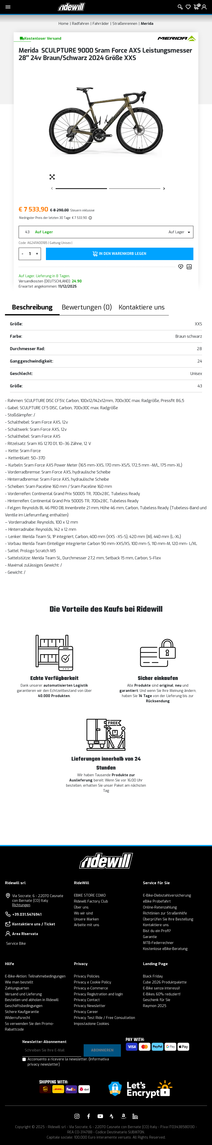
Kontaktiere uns (156, 925)
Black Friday (153, 976)
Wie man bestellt (19, 982)
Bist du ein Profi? (157, 931)
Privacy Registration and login (98, 994)
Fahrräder (101, 23)
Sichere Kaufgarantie (22, 1012)
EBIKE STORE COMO (90, 895)
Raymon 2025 (154, 1006)
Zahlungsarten (17, 988)
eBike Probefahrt (157, 901)
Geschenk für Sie (156, 1000)
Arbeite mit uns (86, 925)
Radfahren (80, 23)
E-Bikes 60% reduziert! (161, 994)
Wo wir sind (83, 913)
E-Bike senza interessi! (161, 988)
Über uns (81, 907)
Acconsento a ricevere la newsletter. (68, 1062)
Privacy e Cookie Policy (92, 982)
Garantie (150, 937)
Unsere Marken (86, 919)
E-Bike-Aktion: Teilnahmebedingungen (35, 976)
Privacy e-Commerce (91, 988)
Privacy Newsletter (90, 1006)
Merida (147, 23)
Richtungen (21, 905)
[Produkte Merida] (176, 38)
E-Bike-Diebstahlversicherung (167, 895)
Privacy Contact (87, 1000)
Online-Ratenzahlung (160, 907)
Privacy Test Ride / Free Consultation (104, 1017)
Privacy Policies (87, 976)
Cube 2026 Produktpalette (165, 982)
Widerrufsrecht (17, 1017)
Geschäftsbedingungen (23, 1006)
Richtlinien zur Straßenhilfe (165, 913)
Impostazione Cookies (91, 1023)
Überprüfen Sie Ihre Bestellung (168, 919)
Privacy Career (86, 1012)
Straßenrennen (124, 23)
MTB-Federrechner (158, 943)
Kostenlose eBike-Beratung (165, 948)
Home (64, 23)
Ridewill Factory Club (91, 901)
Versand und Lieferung (23, 994)
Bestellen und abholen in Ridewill (32, 1000)
